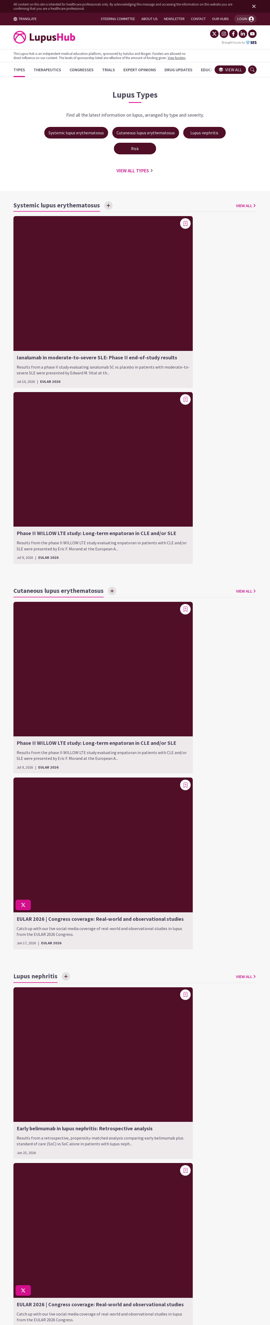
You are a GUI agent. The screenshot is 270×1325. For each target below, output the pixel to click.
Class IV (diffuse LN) (120, 994)
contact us (174, 1243)
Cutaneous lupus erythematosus (36, 952)
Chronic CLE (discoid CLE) (42, 968)
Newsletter (196, 1276)
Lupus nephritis (119, 948)
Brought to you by (236, 42)
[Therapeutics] (50, 69)
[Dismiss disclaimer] (249, 6)
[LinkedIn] (239, 34)
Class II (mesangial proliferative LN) (132, 973)
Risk (190, 948)
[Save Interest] (111, 207)
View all (227, 69)
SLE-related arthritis (206, 1038)
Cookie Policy (128, 1276)
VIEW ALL (243, 206)
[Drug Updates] (182, 69)
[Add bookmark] (124, 225)
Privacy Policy (163, 1276)
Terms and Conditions (84, 1276)
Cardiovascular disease (208, 960)
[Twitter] (211, 34)
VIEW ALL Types (135, 172)
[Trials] (111, 69)
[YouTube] (249, 34)
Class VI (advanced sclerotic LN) (132, 1011)
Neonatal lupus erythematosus (216, 1012)
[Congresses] (85, 69)
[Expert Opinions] (143, 69)
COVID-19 (195, 969)
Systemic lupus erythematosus (203, 996)
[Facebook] (230, 34)
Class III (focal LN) (119, 985)
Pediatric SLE (199, 1021)
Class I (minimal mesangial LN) (131, 960)
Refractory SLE (200, 1030)
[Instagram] (220, 34)
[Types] (22, 69)
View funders (180, 58)
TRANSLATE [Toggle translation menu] (28, 18)
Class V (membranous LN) (126, 1003)
